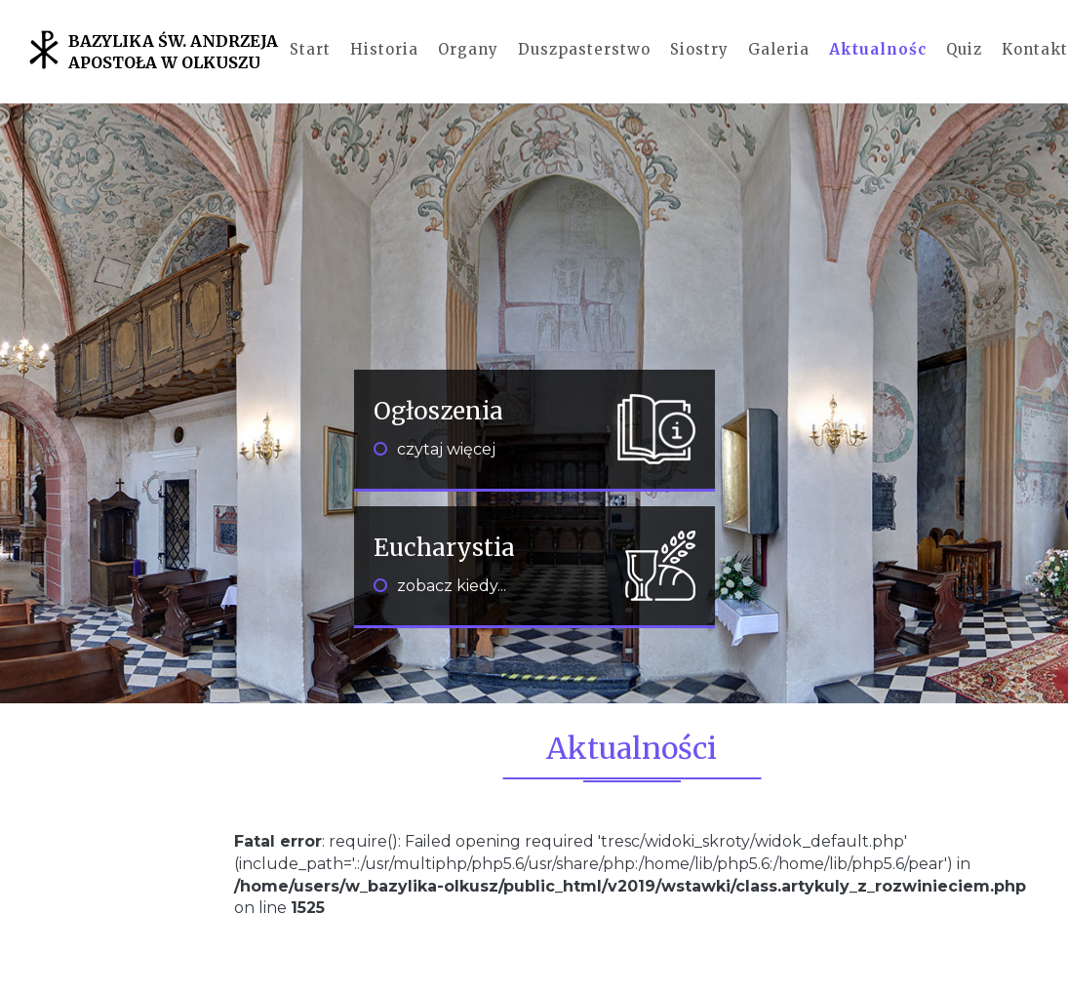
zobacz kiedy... (440, 585)
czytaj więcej (434, 449)
